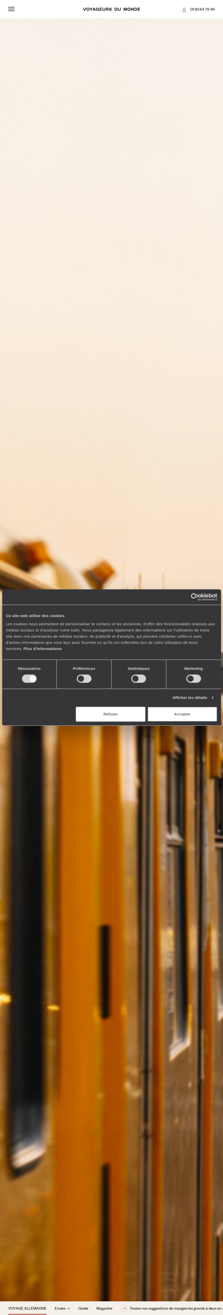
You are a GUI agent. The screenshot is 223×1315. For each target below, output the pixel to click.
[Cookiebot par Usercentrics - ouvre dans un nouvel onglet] (194, 597)
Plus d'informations (42, 648)
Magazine (104, 1308)
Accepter (182, 714)
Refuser (110, 714)
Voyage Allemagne (27, 1308)
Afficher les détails (189, 697)
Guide (83, 1308)
